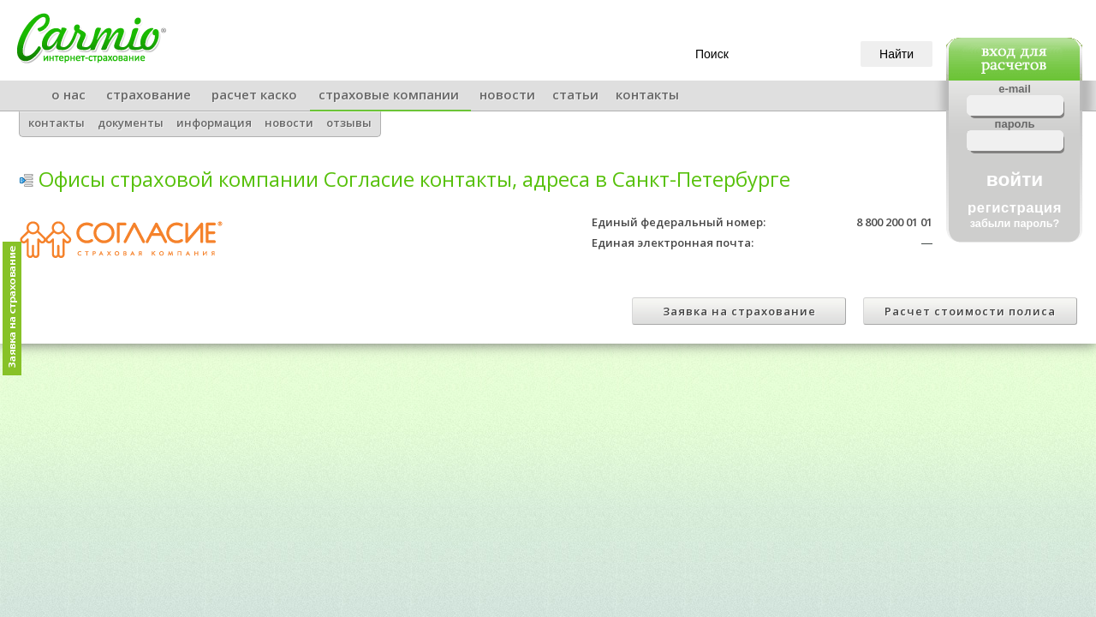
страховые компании (389, 94)
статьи (575, 94)
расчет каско (254, 94)
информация (214, 122)
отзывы (349, 122)
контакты (647, 94)
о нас (68, 94)
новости (507, 94)
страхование (148, 94)
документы (131, 122)
